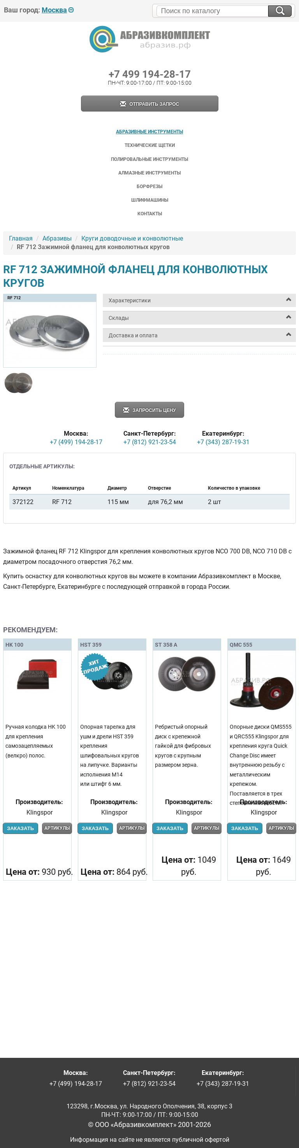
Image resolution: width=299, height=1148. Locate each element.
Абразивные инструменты (149, 131)
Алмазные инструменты (149, 173)
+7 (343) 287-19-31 (223, 442)
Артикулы (57, 828)
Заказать (20, 828)
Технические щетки (150, 145)
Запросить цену (149, 410)
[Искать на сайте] (280, 11)
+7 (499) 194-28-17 (76, 442)
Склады (119, 318)
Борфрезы (149, 186)
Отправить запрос (149, 104)
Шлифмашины (149, 200)
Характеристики (130, 300)
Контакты (149, 213)
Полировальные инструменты (149, 159)
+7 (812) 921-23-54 (149, 442)
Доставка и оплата (133, 335)
